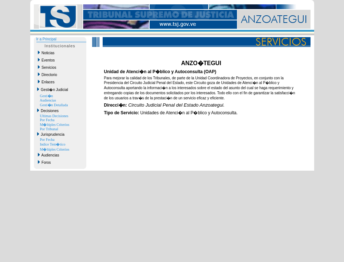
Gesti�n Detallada (54, 105)
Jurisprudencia (51, 134)
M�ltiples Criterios (55, 125)
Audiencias (48, 100)
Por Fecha (47, 120)
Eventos (46, 60)
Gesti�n (46, 96)
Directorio (47, 74)
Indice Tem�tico (53, 144)
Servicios (47, 67)
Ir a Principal (46, 39)
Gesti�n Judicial (52, 89)
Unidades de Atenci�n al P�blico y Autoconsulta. (171, 112)
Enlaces (46, 82)
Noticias (46, 53)
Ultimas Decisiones (54, 116)
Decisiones (48, 110)
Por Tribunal (49, 129)
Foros (44, 162)
